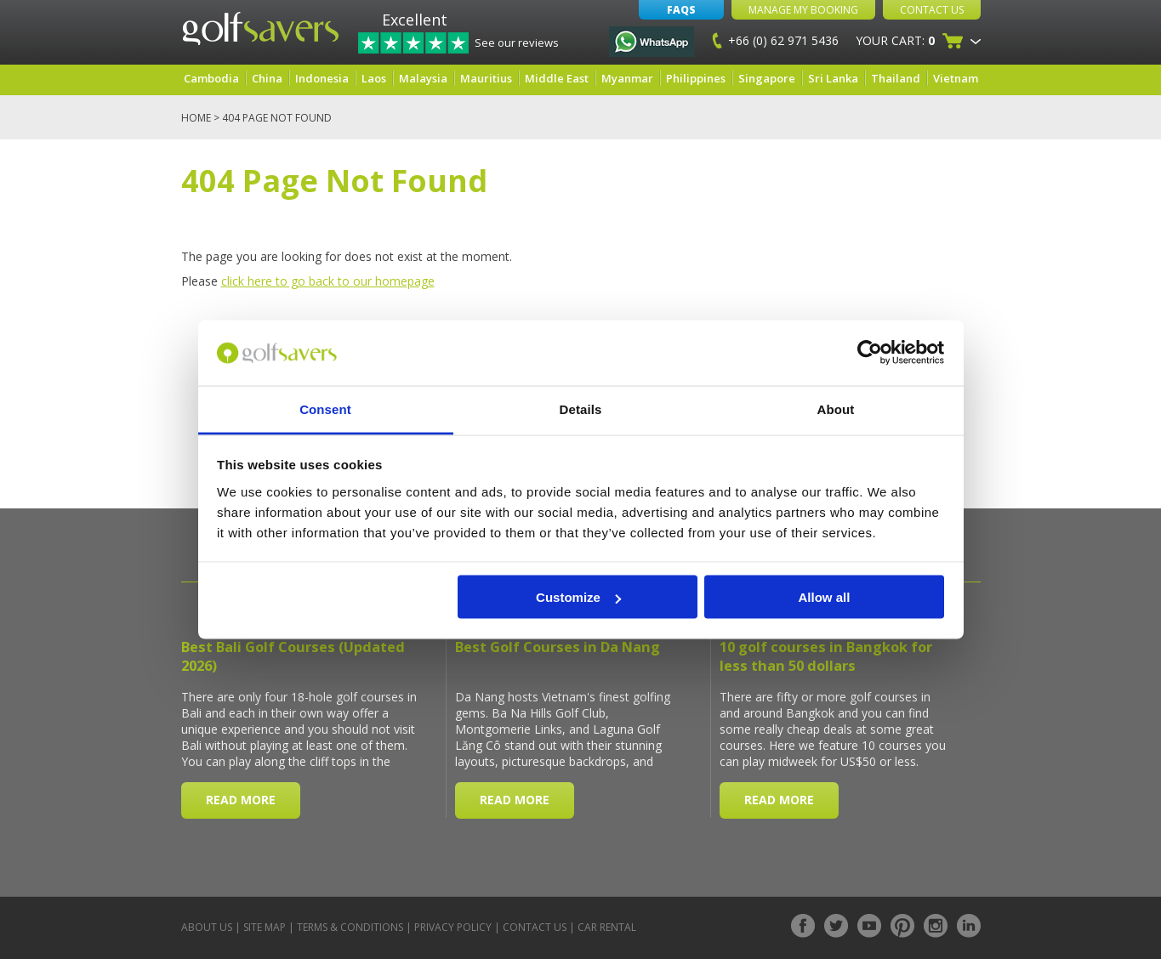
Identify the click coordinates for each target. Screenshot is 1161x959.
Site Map (264, 927)
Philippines (696, 78)
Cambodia (211, 78)
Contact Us (932, 10)
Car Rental (607, 927)
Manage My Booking (803, 10)
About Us (206, 927)
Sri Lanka (833, 78)
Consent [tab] (325, 408)
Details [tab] (581, 408)
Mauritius (486, 78)
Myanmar (627, 78)
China (267, 78)
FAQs (681, 10)
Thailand (895, 78)
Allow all (825, 597)
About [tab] (836, 408)
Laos (373, 78)
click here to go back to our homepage (328, 281)
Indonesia (322, 78)
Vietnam (955, 78)
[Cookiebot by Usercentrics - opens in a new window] (869, 353)
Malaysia (423, 78)
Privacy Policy (453, 927)
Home (196, 118)
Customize (578, 597)
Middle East (557, 78)
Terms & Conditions (350, 927)
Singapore (766, 78)
